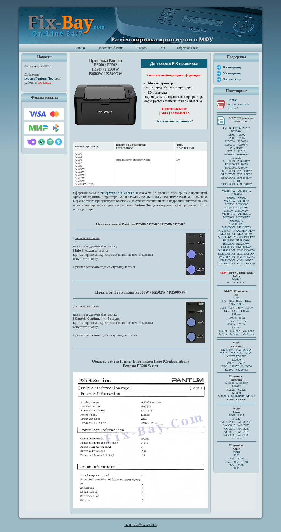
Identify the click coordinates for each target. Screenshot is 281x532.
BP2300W (241, 167)
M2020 (229, 383)
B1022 (236, 418)
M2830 (236, 392)
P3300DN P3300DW (236, 161)
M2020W (242, 383)
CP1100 (236, 180)
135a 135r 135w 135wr (236, 307)
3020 (237, 455)
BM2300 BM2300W (236, 243)
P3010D (229, 154)
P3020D (236, 157)
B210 (236, 451)
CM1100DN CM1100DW (236, 260)
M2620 (231, 389)
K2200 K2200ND (236, 369)
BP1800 (229, 164)
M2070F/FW (243, 349)
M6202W (236, 194)
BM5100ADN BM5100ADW (236, 250)
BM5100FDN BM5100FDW (236, 253)
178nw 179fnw (236, 320)
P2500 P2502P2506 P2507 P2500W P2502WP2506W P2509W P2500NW (236, 141)
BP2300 (229, 167)
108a (232, 304)
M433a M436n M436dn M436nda (236, 329)
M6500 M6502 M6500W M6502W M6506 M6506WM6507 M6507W (236, 202)
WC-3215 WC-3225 (236, 425)
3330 (237, 468)
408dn (231, 324)
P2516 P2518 (236, 151)
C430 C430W (236, 399)
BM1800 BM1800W (236, 240)
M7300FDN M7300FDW (236, 233)
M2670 (224, 353)
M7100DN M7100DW (236, 227)
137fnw (236, 314)
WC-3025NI (244, 422)
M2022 (236, 279)
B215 (241, 415)
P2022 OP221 (236, 282)
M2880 (236, 359)
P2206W (236, 131)
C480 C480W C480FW (236, 366)
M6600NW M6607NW (236, 214)
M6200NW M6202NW (236, 191)
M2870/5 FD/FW (241, 353)
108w (240, 304)
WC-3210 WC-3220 (236, 428)
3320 (241, 465)
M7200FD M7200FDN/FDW (236, 230)
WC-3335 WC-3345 (236, 435)
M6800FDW (236, 223)
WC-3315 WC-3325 (236, 431)
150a (242, 317)
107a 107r (227, 301)
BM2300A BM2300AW (236, 247)
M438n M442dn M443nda (236, 334)
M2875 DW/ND (236, 356)
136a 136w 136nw (236, 311)
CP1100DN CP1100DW (236, 184)
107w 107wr (244, 301)
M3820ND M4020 (243, 396)
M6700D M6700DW (236, 217)
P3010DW (242, 154)
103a (236, 297)
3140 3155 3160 (236, 461)
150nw (232, 317)
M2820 (242, 389)
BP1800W (241, 164)
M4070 (242, 362)
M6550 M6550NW (236, 210)
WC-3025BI (227, 422)
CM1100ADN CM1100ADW (236, 263)
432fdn (241, 324)
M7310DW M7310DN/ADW (236, 237)
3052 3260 (236, 458)
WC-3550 (236, 438)
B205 (232, 415)
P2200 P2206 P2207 (236, 128)
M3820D (223, 396)
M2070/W (227, 349)
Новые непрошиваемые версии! (238, 104)
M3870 (231, 362)
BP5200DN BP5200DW (236, 177)
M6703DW (236, 220)
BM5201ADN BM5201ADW (236, 256)
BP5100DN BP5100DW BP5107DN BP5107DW (236, 172)
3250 (232, 465)
